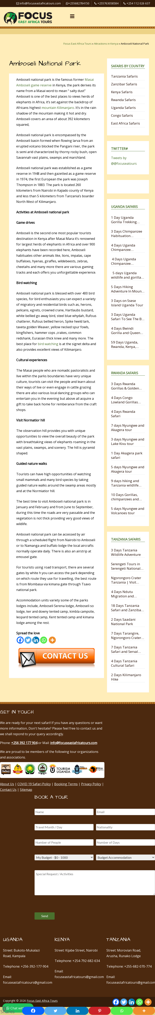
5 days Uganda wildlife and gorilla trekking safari (126, 275)
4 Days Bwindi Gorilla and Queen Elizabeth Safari (125, 330)
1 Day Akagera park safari (126, 455)
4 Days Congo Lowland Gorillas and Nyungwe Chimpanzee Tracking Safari (124, 399)
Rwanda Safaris (123, 99)
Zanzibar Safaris (124, 84)
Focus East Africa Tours (77, 43)
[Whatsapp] (43, 640)
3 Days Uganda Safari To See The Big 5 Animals (128, 316)
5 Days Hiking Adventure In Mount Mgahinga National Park (127, 288)
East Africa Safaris (125, 123)
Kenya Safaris (122, 92)
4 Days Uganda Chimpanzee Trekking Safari (123, 247)
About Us (7, 784)
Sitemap (26, 789)
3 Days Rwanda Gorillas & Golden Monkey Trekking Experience (125, 385)
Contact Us (8, 789)
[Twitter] (28, 640)
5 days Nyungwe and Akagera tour (127, 469)
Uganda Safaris (123, 107)
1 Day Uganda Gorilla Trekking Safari (124, 219)
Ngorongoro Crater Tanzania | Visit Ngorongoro (126, 580)
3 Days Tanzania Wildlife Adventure (126, 552)
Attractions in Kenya (106, 43)
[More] (52, 640)
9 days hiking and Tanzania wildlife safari (125, 483)
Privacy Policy (91, 784)
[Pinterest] (100, 1011)
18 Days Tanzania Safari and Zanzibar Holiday (127, 607)
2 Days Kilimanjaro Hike (126, 677)
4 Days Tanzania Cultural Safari (124, 663)
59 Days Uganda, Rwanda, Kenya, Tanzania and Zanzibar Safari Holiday (124, 344)
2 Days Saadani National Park (123, 621)
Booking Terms (66, 784)
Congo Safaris (122, 115)
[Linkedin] (35, 640)
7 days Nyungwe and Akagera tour (127, 427)
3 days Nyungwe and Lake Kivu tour (127, 441)
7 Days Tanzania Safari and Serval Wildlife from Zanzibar (124, 649)
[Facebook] (20, 640)
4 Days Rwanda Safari (123, 413)
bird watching (48, 344)
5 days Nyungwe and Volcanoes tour (127, 510)
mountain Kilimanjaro (57, 107)
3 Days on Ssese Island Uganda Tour (127, 302)
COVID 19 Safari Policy (34, 784)
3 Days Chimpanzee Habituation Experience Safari (126, 233)
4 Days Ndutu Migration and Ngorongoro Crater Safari (126, 593)
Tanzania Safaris (124, 76)
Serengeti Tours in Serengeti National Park (126, 566)
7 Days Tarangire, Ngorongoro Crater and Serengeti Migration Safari (126, 635)
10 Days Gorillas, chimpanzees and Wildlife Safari (125, 496)
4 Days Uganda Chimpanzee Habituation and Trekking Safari (124, 261)
